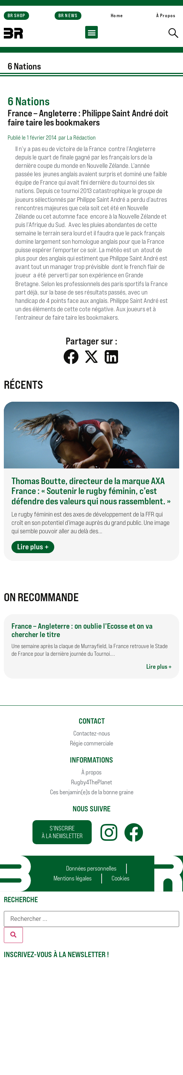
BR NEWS (68, 15)
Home (117, 15)
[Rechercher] (13, 935)
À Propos (165, 15)
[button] (91, 32)
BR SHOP (16, 15)
